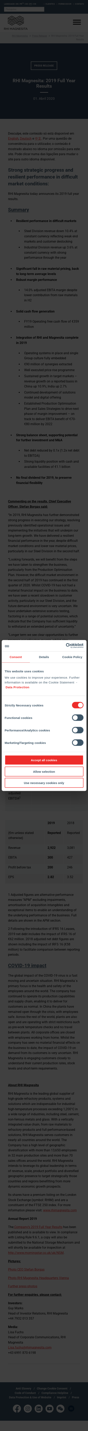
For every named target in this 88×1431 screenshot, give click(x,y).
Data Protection (17, 687)
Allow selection (44, 771)
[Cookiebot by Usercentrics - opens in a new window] (65, 645)
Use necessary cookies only (44, 783)
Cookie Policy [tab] (72, 656)
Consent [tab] (16, 656)
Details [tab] (44, 656)
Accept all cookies (44, 760)
